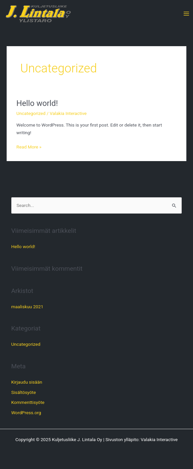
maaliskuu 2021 (27, 306)
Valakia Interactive (159, 439)
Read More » (29, 146)
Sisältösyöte (23, 392)
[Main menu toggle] (186, 14)
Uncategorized (31, 113)
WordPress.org (26, 412)
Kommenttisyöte (28, 402)
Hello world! (37, 103)
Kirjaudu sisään (26, 382)
